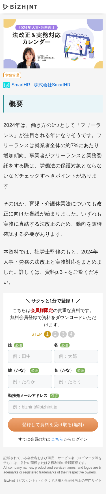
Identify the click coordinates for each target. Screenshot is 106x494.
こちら (57, 439)
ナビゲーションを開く (97, 6)
